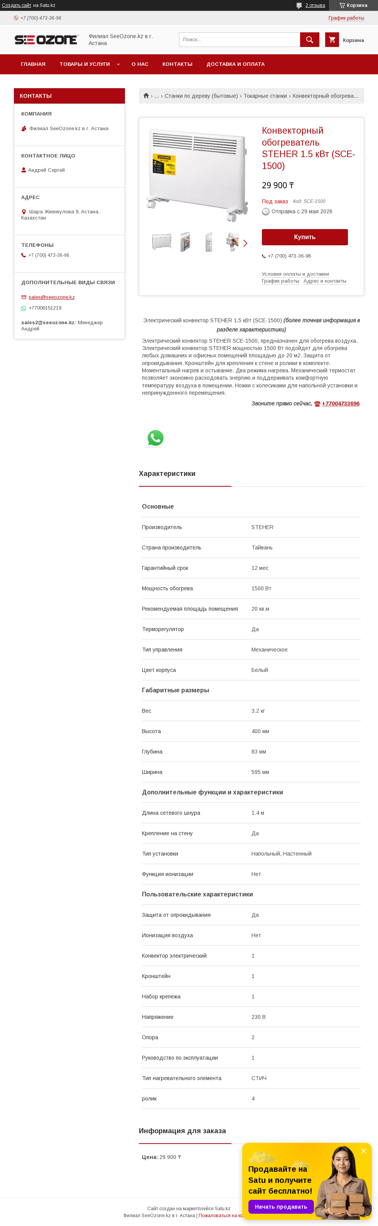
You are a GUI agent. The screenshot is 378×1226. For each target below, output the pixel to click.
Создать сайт (16, 5)
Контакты (177, 64)
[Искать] (309, 39)
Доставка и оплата (235, 64)
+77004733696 (340, 403)
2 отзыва (315, 5)
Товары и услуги (84, 64)
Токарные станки (265, 96)
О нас (140, 64)
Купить (305, 237)
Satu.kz (223, 1208)
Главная (33, 64)
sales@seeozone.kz (52, 297)
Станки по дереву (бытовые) (201, 96)
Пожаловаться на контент (227, 1215)
